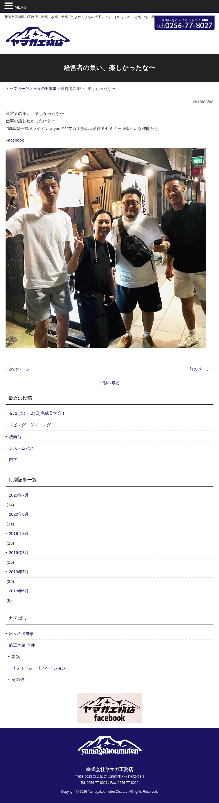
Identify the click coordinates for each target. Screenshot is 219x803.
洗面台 (15, 436)
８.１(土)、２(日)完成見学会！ (37, 413)
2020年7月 (19, 495)
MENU (20, 7)
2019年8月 (19, 552)
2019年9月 (19, 533)
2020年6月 (19, 514)
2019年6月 (19, 590)
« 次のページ (18, 369)
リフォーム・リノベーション (39, 668)
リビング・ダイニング (30, 424)
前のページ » (201, 369)
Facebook (15, 140)
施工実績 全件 (22, 645)
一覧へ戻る (109, 383)
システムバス (21, 448)
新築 (16, 656)
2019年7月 (19, 571)
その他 (18, 679)
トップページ (17, 89)
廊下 (13, 459)
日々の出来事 (44, 89)
